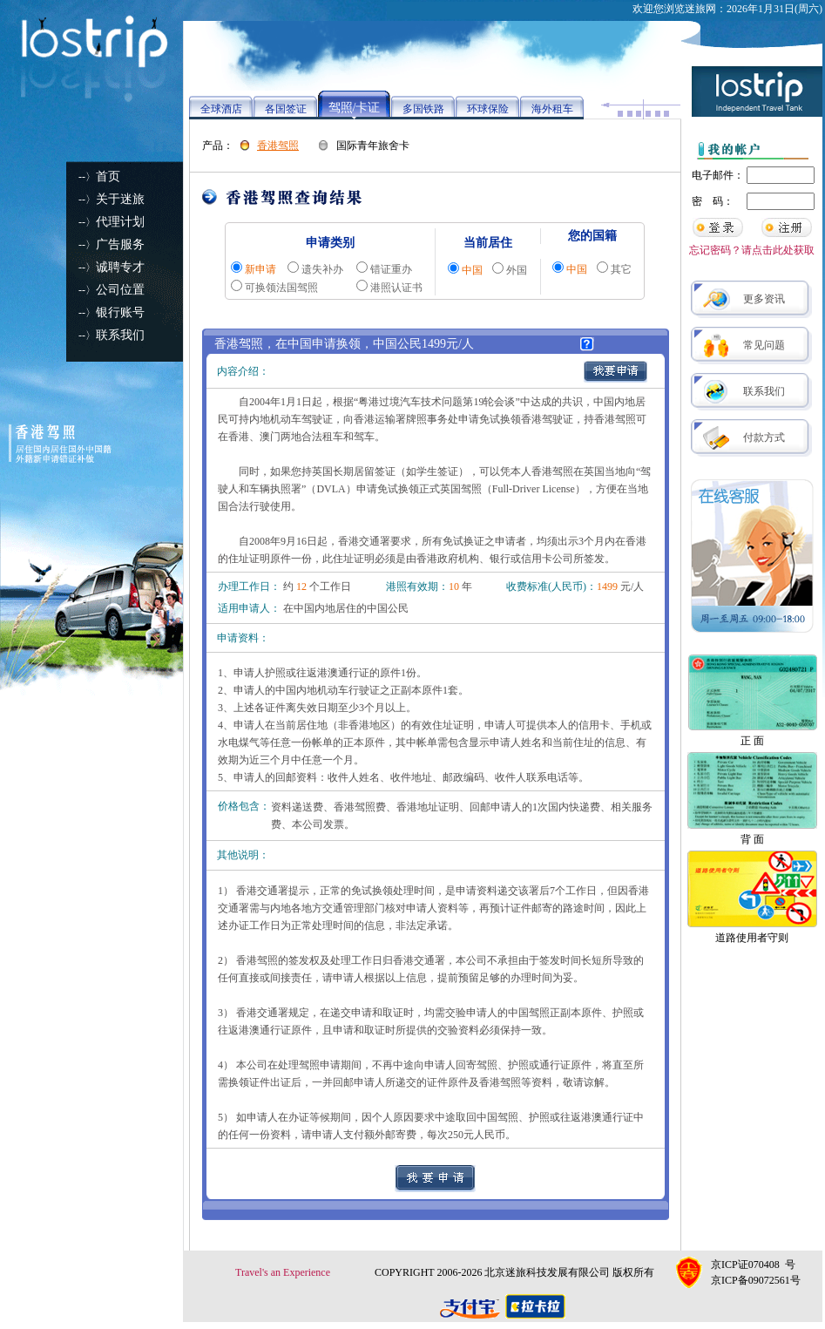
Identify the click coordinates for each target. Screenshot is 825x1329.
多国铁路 (423, 109)
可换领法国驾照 (281, 287)
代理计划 (120, 221)
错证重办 (391, 269)
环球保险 (488, 109)
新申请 (260, 269)
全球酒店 (221, 109)
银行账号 (120, 312)
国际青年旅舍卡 (372, 145)
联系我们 (120, 335)
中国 (472, 270)
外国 (516, 270)
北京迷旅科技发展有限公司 (547, 1272)
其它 (621, 269)
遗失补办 (322, 269)
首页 (108, 176)
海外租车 (552, 109)
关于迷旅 (120, 199)
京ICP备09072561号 (756, 1280)
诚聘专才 (120, 267)
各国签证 (286, 109)
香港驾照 (278, 145)
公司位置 (120, 289)
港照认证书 (396, 287)
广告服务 (120, 244)
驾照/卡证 (354, 107)
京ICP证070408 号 (753, 1264)
